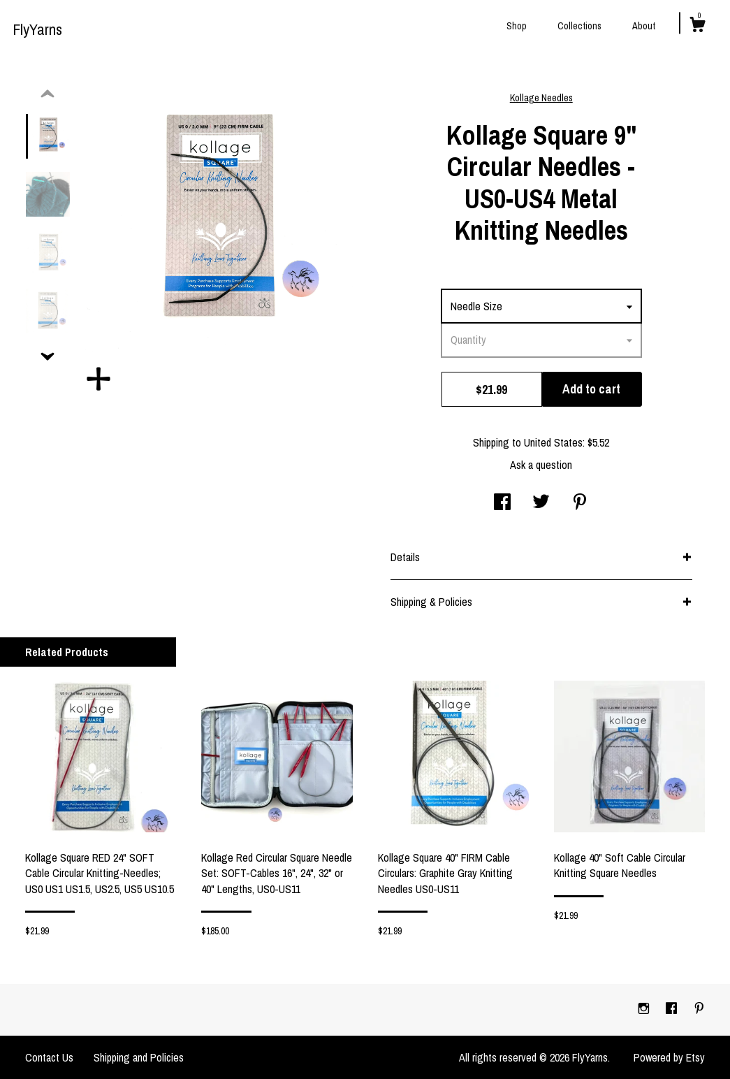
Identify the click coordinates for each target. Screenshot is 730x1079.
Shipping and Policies (139, 1057)
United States (553, 442)
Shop (516, 26)
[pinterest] (699, 1009)
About (643, 26)
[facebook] (673, 1009)
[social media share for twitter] (541, 503)
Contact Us (49, 1057)
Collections (579, 26)
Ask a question (541, 464)
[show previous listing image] (47, 94)
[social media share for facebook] (502, 503)
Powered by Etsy (669, 1057)
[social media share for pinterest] (579, 503)
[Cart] (697, 26)
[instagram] (645, 1009)
